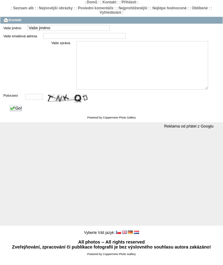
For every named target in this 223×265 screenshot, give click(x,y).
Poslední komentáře (95, 8)
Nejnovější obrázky (56, 8)
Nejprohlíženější (132, 8)
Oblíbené (200, 8)
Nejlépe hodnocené (169, 8)
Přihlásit (129, 2)
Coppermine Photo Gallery (119, 126)
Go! (16, 117)
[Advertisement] (111, 186)
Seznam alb (23, 8)
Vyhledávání (110, 12)
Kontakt (109, 2)
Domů (92, 2)
